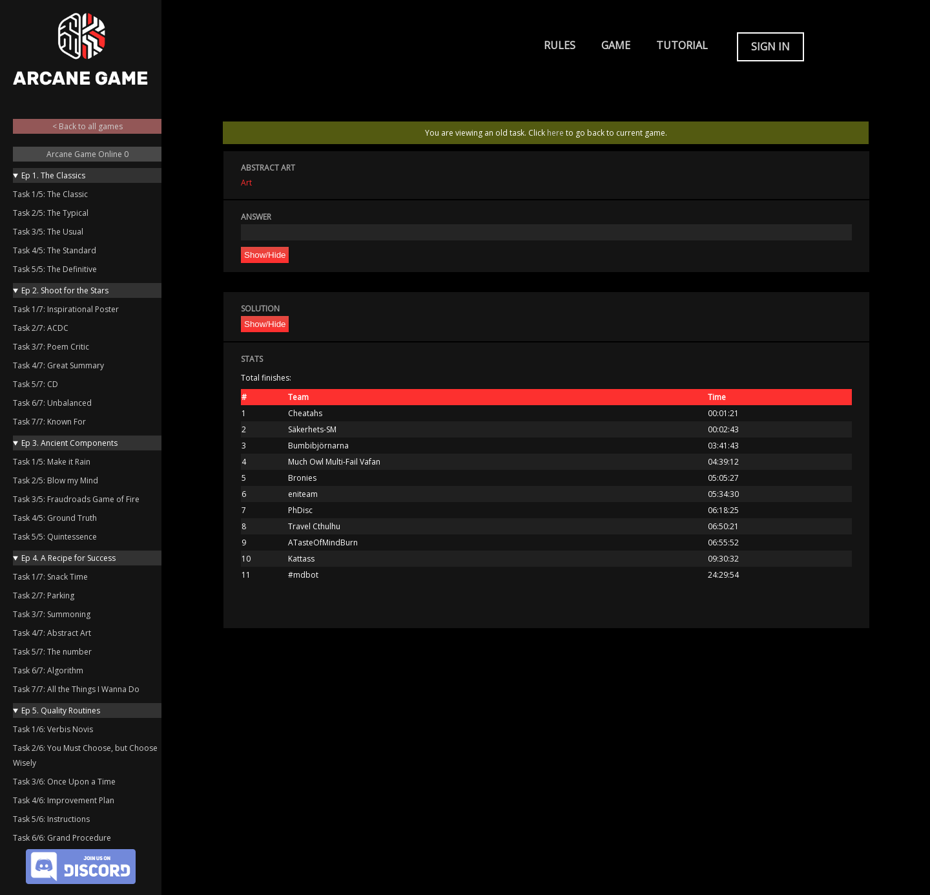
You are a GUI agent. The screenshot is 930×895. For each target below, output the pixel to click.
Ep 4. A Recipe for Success (68, 558)
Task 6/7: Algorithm (48, 670)
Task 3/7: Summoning (51, 614)
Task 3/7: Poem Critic (51, 346)
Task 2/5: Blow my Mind (55, 480)
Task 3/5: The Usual (48, 231)
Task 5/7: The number (52, 651)
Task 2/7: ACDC (40, 327)
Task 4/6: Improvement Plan (63, 800)
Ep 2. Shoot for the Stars (64, 290)
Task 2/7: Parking (43, 595)
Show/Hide (264, 255)
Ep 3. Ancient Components (69, 442)
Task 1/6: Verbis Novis (53, 729)
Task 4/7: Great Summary (58, 365)
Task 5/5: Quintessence (55, 536)
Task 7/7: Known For (49, 421)
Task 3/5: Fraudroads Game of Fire (76, 499)
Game (615, 45)
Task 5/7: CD (35, 384)
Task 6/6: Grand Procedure (62, 837)
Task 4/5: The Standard (54, 250)
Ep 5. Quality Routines (60, 710)
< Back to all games (87, 126)
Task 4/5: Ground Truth (55, 517)
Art (246, 182)
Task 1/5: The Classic (50, 194)
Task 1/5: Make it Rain (51, 461)
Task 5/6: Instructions (51, 819)
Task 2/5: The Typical (50, 212)
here (555, 132)
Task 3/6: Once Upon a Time (64, 781)
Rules (559, 45)
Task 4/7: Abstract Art (52, 632)
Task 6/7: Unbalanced (52, 402)
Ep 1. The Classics (53, 175)
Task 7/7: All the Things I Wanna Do (76, 689)
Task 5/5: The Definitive (55, 269)
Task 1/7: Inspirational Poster (66, 309)
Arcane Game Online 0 (87, 154)
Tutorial (682, 45)
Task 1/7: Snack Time (50, 576)
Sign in (770, 46)
